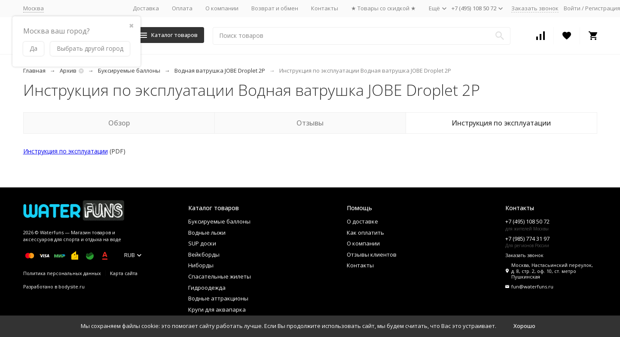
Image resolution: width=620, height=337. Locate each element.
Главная (34, 70)
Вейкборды (204, 254)
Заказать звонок (535, 8)
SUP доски (202, 243)
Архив (68, 70)
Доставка (146, 8)
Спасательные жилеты (219, 276)
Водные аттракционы (218, 298)
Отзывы (310, 123)
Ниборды (201, 265)
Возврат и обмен (274, 8)
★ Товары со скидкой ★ (383, 8)
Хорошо (524, 326)
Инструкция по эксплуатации (501, 123)
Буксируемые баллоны (129, 70)
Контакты (324, 8)
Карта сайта (123, 273)
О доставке (362, 221)
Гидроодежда (207, 287)
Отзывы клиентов (372, 254)
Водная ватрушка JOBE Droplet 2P (219, 70)
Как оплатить (365, 232)
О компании (221, 8)
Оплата (182, 8)
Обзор (119, 123)
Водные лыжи (207, 232)
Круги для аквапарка (217, 309)
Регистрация (602, 8)
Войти (572, 8)
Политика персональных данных (62, 273)
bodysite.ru (71, 286)
